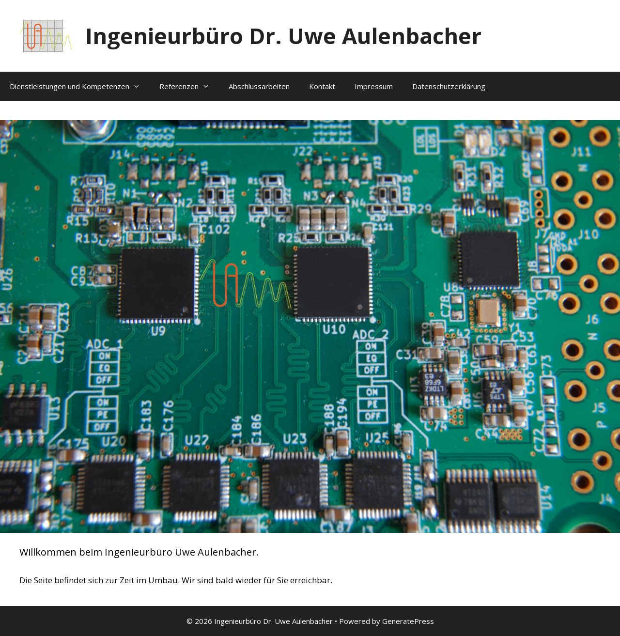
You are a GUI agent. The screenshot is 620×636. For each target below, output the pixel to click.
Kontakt (322, 86)
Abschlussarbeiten (259, 86)
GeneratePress (408, 621)
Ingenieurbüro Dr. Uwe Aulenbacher (283, 35)
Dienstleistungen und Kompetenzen (80, 86)
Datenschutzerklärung (448, 86)
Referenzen (189, 86)
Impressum (374, 86)
